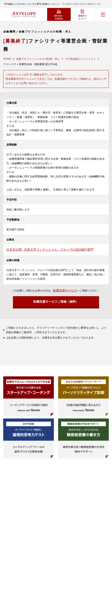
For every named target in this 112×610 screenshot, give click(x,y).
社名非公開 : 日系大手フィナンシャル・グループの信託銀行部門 (49, 249)
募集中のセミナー (82, 17)
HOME (7, 58)
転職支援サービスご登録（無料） (56, 301)
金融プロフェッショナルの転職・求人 (38, 58)
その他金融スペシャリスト (80, 58)
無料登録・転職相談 (59, 17)
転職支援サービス (65, 290)
